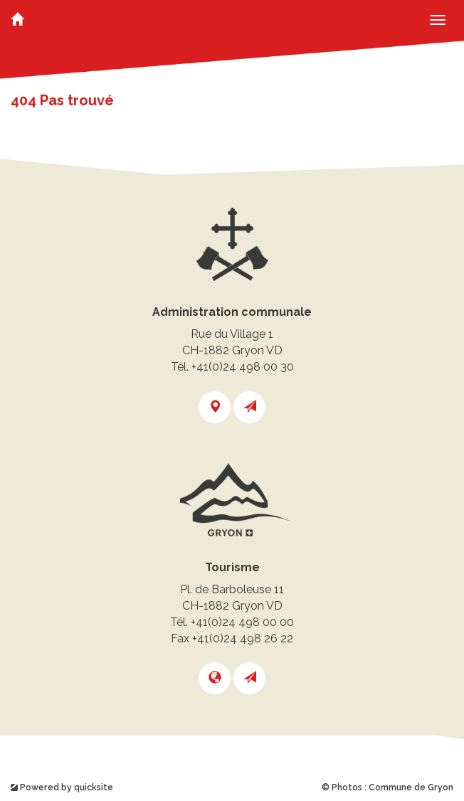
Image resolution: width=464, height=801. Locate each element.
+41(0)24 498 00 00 (242, 622)
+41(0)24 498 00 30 (242, 366)
